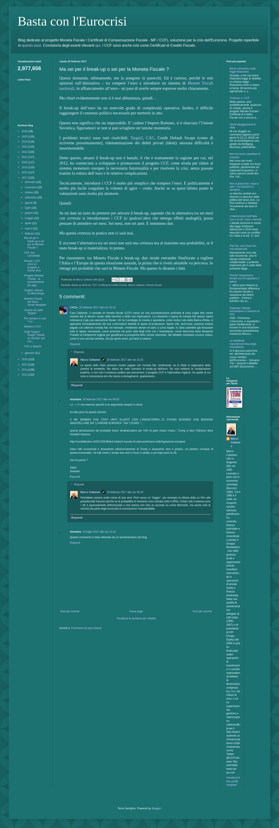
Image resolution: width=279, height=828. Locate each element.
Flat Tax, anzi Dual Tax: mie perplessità (243, 247)
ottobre (29, 192)
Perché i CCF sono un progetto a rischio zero (32, 266)
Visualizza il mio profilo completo (233, 781)
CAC (150, 137)
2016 (25, 359)
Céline (74, 307)
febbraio (30, 233)
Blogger (156, 808)
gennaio (30, 353)
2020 (25, 162)
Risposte (79, 352)
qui (97, 45)
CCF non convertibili (32, 254)
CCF (94, 285)
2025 (25, 136)
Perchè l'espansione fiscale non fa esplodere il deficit (244, 278)
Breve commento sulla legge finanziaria (243, 70)
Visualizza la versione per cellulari (136, 618)
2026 (25, 131)
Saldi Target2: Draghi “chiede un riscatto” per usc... (34, 336)
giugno (29, 212)
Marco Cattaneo (136, 285)
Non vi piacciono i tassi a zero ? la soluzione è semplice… (244, 187)
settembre (31, 197)
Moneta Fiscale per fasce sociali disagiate (35, 302)
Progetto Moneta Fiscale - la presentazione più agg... (34, 280)
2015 (25, 364)
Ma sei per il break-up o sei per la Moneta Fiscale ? (34, 242)
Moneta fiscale (154, 285)
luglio (28, 207)
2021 (25, 157)
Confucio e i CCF (240, 98)
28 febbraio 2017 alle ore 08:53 (101, 399)
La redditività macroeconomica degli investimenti (243, 344)
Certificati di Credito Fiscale (112, 285)
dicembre (30, 182)
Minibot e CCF (32, 326)
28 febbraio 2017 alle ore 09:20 (125, 492)
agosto (29, 202)
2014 (25, 369)
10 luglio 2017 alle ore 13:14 (99, 531)
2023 (25, 146)
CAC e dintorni (32, 346)
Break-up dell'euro (81, 285)
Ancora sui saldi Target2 (33, 312)
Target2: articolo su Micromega (34, 292)
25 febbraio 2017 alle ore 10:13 (97, 307)
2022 (25, 152)
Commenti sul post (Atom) (86, 628)
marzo (29, 228)
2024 (25, 141)
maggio (29, 218)
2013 (25, 374)
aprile (28, 223)
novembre (31, 187)
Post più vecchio (202, 611)
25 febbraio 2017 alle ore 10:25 (125, 359)
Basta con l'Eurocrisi (72, 21)
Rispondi (75, 344)
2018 (25, 172)
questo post (31, 45)
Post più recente (70, 611)
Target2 (136, 137)
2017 (25, 177)
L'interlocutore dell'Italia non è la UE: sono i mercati (245, 218)
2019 (25, 167)
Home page (136, 611)
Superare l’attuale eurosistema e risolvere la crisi (245, 311)
